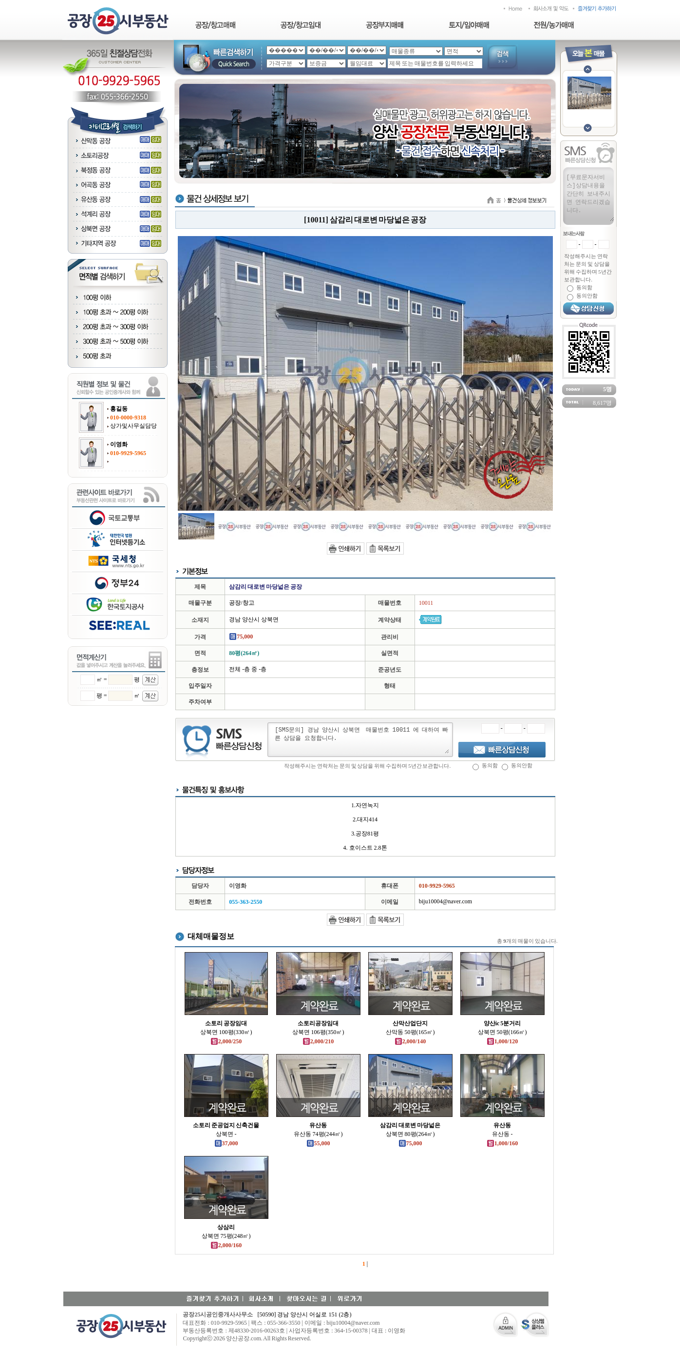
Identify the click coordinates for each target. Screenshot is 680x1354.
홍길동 (119, 408)
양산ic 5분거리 (502, 1023)
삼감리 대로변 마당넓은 (410, 1125)
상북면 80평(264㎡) (410, 1134)
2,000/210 (318, 1041)
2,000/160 (226, 1245)
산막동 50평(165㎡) (410, 1032)
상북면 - (226, 1134)
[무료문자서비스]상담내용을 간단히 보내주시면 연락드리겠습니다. (590, 197)
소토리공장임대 (318, 1023)
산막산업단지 (410, 1023)
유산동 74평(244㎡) (318, 1134)
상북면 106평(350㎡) (318, 1032)
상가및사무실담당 (133, 425)
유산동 (318, 1125)
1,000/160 (502, 1143)
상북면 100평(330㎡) (226, 1032)
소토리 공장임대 (226, 1023)
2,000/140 (410, 1041)
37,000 (226, 1143)
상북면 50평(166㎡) (502, 1032)
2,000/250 (226, 1041)
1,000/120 (502, 1041)
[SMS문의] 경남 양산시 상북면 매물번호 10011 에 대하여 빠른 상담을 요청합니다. (361, 739)
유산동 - (502, 1134)
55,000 (318, 1143)
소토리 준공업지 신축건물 (226, 1125)
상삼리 (226, 1227)
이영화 (119, 444)
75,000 (410, 1143)
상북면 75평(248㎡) (226, 1236)
